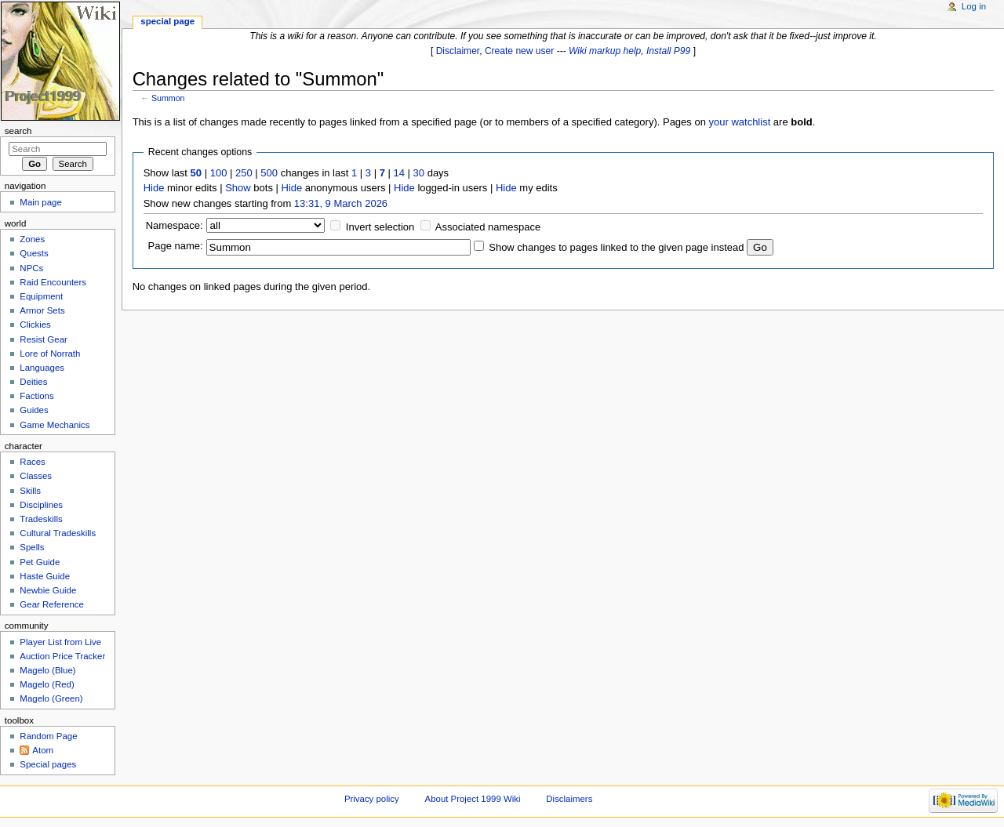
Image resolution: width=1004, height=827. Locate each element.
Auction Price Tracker (62, 656)
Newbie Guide (48, 590)
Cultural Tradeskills (58, 533)
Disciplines (41, 505)
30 (418, 173)
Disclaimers (569, 798)
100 (218, 173)
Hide (154, 188)
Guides (34, 410)
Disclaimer (458, 50)
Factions (36, 396)
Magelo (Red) (47, 684)
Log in (974, 6)
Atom (42, 750)
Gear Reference (52, 604)
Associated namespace (487, 227)
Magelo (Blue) (47, 670)
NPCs (31, 268)
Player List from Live (60, 642)
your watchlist (740, 122)
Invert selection (380, 227)
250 (244, 173)
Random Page (48, 736)
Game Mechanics (54, 425)
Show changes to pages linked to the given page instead (616, 247)
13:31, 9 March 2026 (340, 203)
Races (32, 461)
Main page (41, 202)
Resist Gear (43, 339)
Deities (33, 381)
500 (269, 173)
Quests (34, 253)
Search (18, 131)
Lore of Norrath (50, 353)
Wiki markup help (605, 50)
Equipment (41, 296)
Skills (30, 490)
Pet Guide (40, 562)
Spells (32, 547)
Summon (168, 98)
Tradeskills (41, 519)
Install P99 (668, 50)
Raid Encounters (53, 282)
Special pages (48, 764)
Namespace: (174, 225)
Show (238, 188)
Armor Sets (42, 310)
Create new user (519, 50)
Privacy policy (371, 798)
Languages (42, 367)
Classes (36, 476)
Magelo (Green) (51, 698)
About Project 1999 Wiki (473, 798)
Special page (167, 21)
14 (399, 173)
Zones (32, 239)
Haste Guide (45, 576)
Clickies (35, 324)
